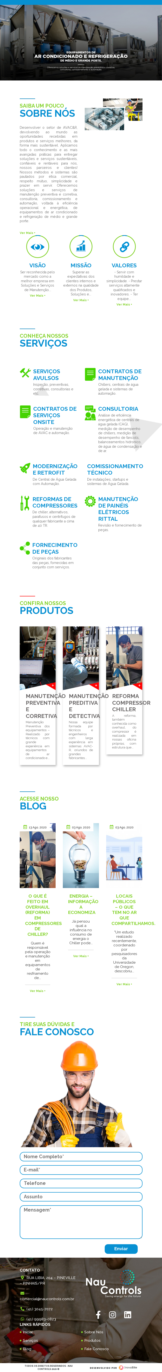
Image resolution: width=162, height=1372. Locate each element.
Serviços (30, 1340)
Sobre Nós (93, 1332)
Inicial (28, 1332)
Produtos (92, 1340)
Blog (27, 1349)
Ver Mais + (27, 233)
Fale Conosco (96, 1349)
